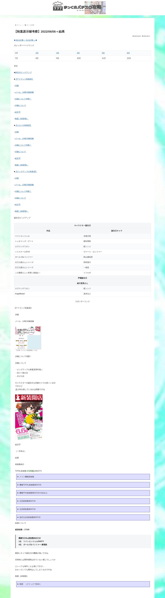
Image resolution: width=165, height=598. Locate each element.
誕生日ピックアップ (23, 72)
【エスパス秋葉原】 (23, 125)
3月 (57, 53)
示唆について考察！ (23, 99)
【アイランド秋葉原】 (24, 79)
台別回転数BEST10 (27, 509)
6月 (128, 53)
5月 (103, 53)
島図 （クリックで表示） (30, 584)
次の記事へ (31, 40)
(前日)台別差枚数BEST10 (29, 517)
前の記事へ (19, 40)
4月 (78, 53)
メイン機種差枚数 (26, 477)
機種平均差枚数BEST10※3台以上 (33, 493)
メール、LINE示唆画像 (24, 92)
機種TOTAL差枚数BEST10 (30, 485)
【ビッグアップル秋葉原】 (26, 172)
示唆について (20, 105)
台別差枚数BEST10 (27, 501)
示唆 (17, 86)
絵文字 (18, 112)
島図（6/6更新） (22, 119)
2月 (37, 53)
